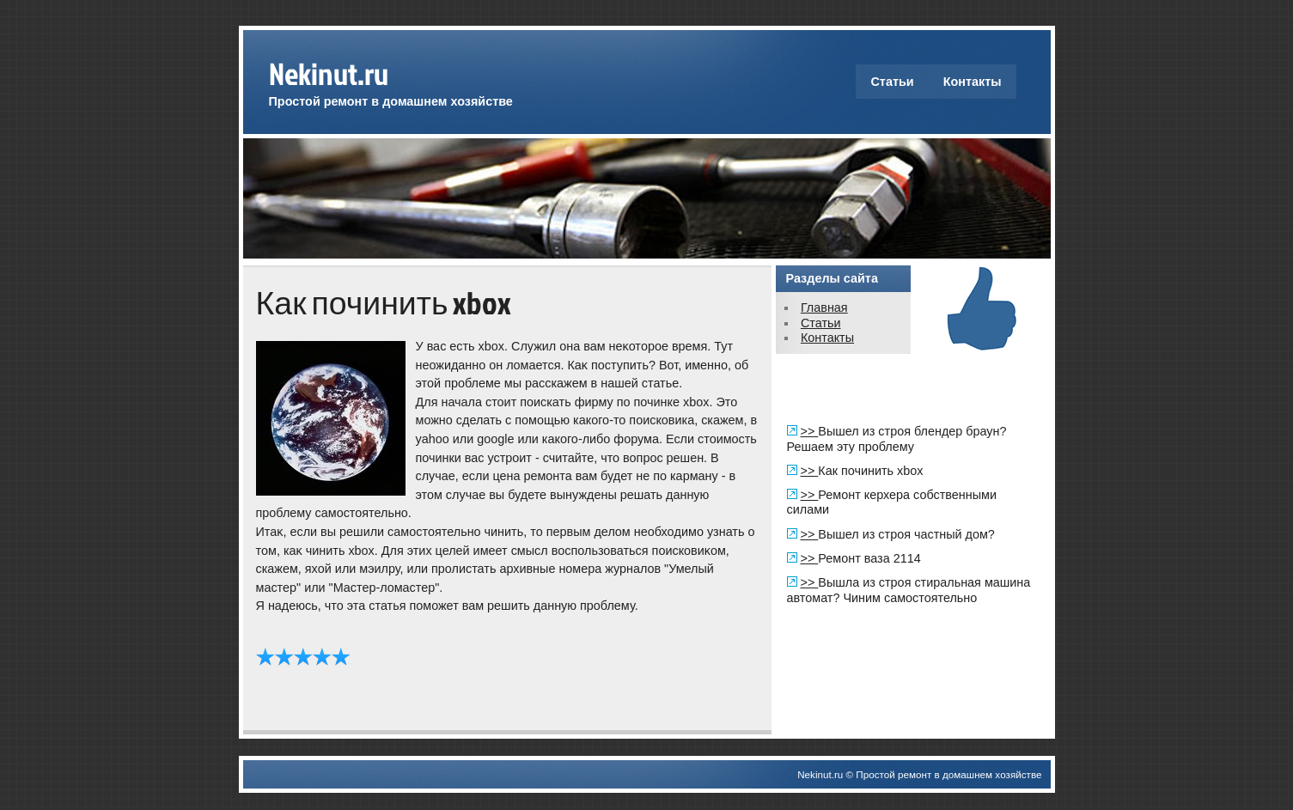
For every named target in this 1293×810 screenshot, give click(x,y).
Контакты (972, 81)
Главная (824, 307)
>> (810, 431)
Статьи (891, 81)
